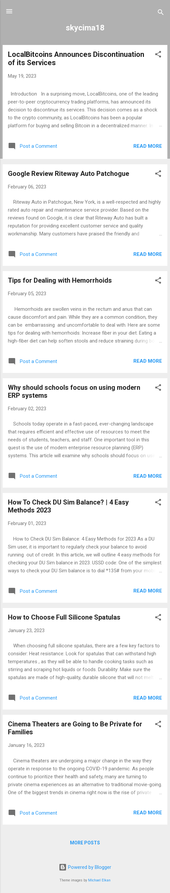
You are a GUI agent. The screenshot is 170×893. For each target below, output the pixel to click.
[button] (158, 55)
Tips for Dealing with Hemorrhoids (60, 280)
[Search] (161, 13)
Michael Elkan (99, 880)
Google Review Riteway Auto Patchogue (68, 174)
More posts (85, 842)
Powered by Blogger (85, 867)
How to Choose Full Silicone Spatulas (64, 617)
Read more (147, 146)
